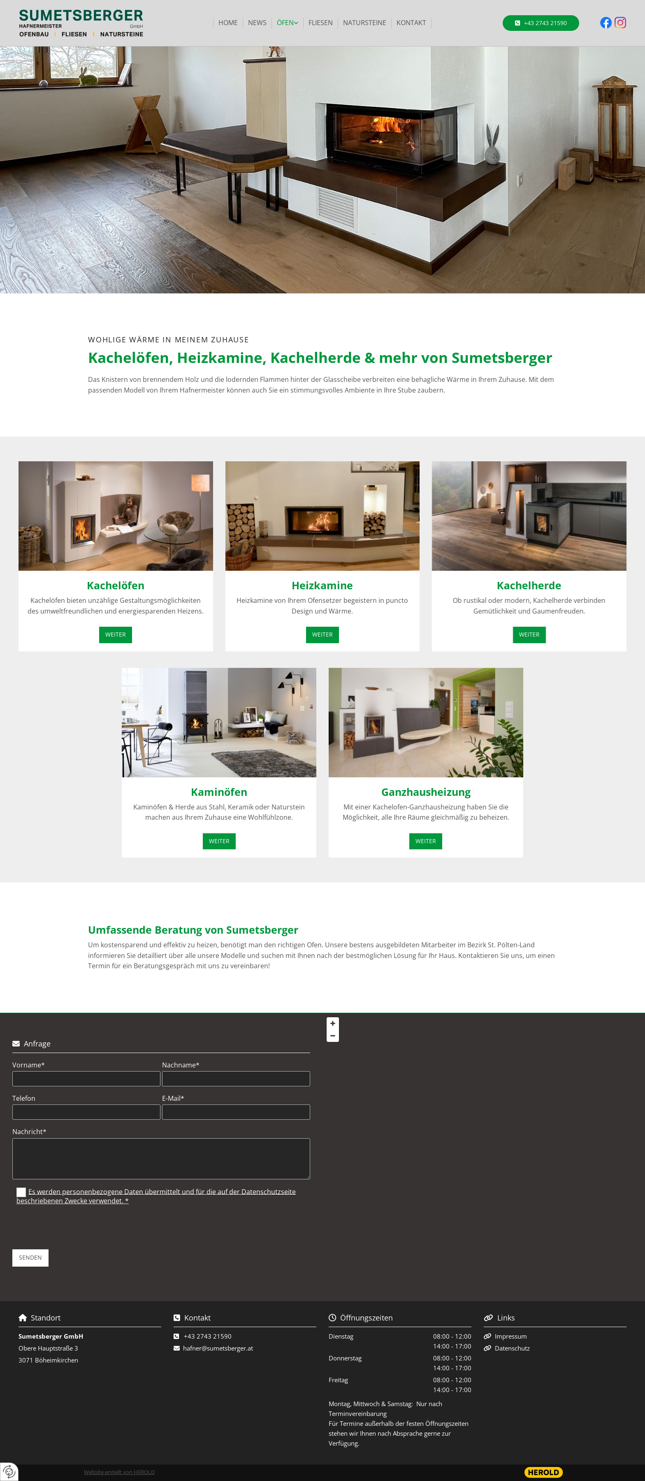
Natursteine (364, 22)
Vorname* (28, 1065)
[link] (288, 23)
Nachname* (181, 1065)
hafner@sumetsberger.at (218, 1348)
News (257, 22)
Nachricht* (29, 1132)
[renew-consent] (9, 1471)
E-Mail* (173, 1098)
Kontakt (411, 22)
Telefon (23, 1098)
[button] (541, 23)
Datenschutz (512, 1348)
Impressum (511, 1336)
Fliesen (321, 22)
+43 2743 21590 (208, 1336)
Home (228, 22)
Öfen (285, 22)
